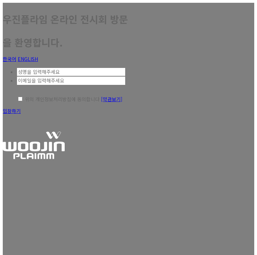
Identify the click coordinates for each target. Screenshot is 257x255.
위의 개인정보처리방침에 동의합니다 (62, 99)
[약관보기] (111, 99)
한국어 (9, 58)
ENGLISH (28, 58)
